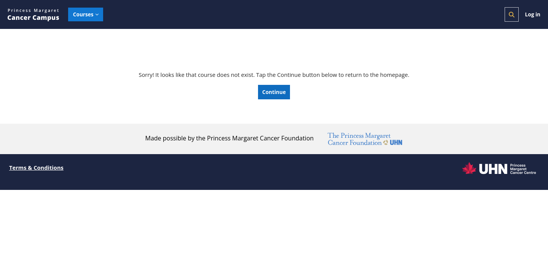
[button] (512, 14)
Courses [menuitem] (83, 14)
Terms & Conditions (37, 168)
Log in (532, 14)
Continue (274, 92)
